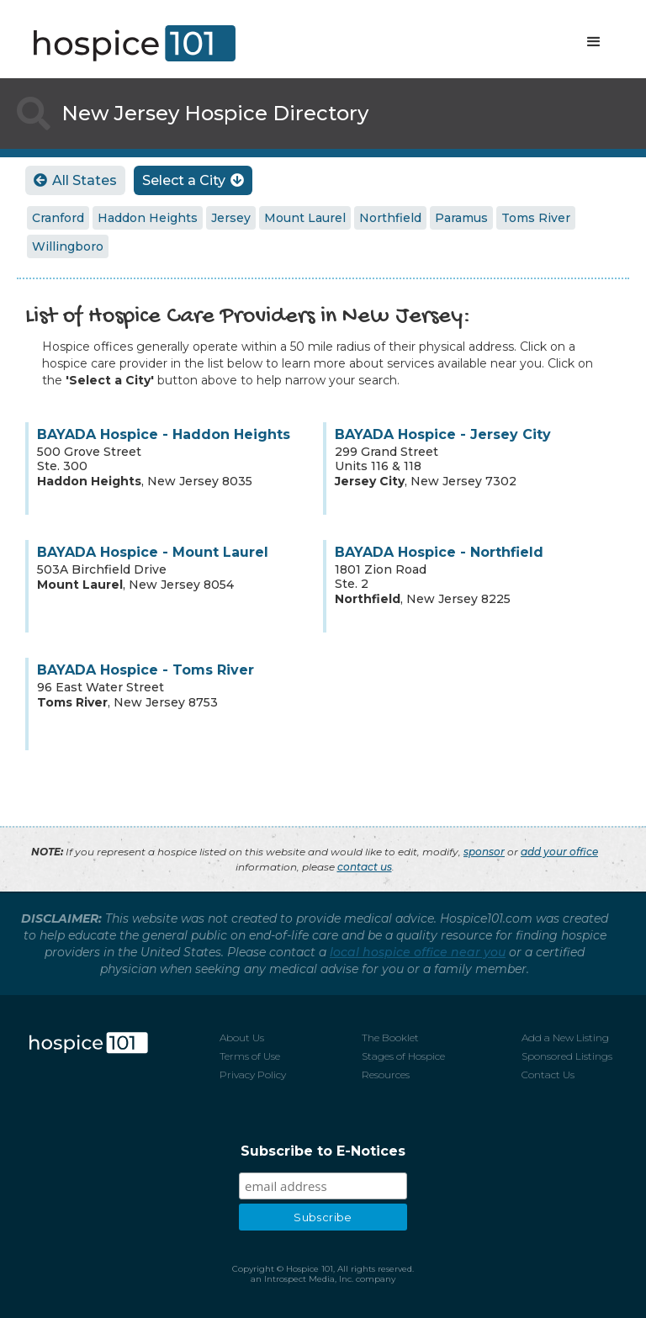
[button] (593, 42)
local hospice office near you (418, 952)
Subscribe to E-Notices (323, 1151)
